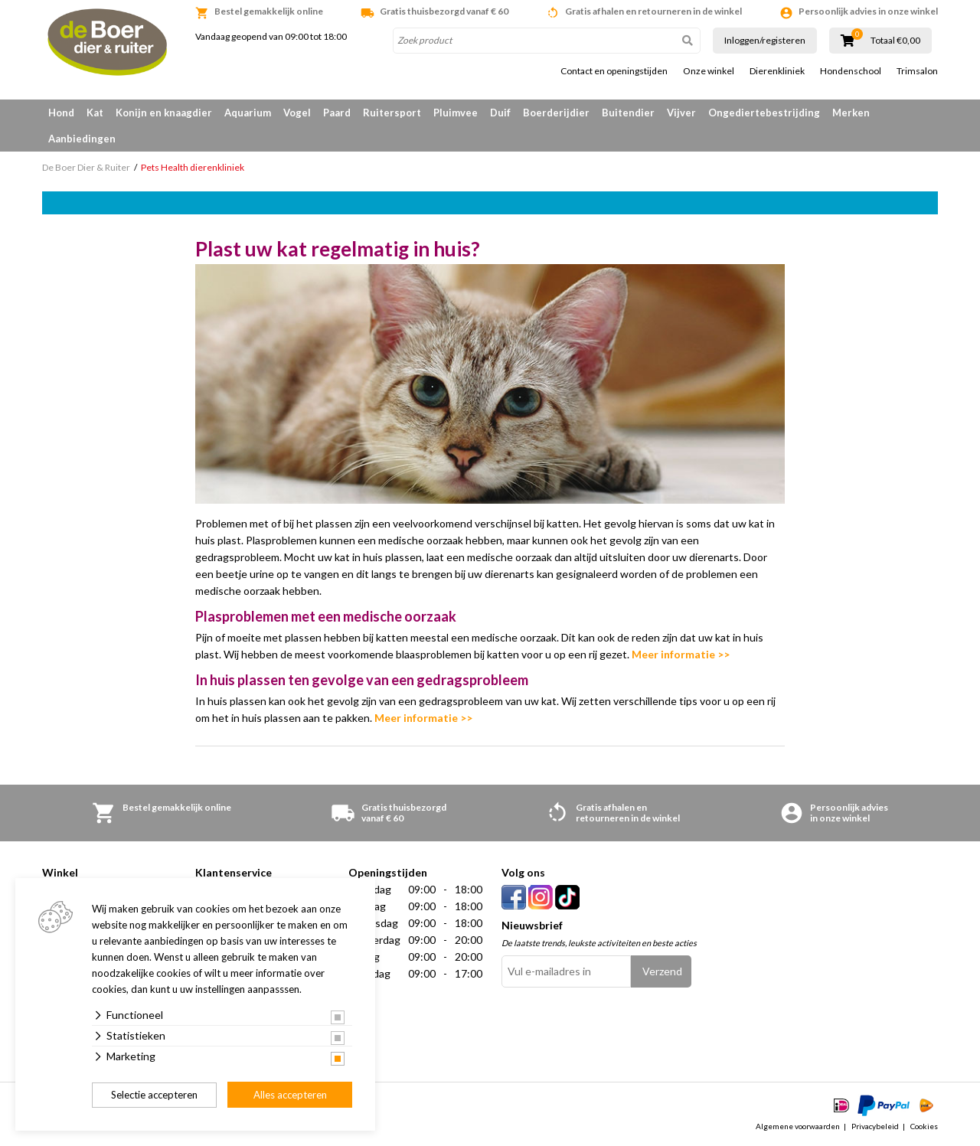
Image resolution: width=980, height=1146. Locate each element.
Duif (500, 112)
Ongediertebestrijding (764, 112)
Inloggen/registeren (764, 40)
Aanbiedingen (82, 138)
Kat (95, 112)
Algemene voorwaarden (798, 1126)
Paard (337, 112)
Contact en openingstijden (614, 71)
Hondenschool (850, 71)
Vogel (297, 112)
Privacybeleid (875, 1126)
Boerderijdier (556, 112)
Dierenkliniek (777, 71)
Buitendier (628, 112)
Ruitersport (392, 112)
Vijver (681, 112)
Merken (851, 112)
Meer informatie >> (681, 654)
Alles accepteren (290, 1095)
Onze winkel (708, 71)
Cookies (924, 1126)
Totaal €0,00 (895, 40)
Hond (61, 112)
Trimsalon (917, 71)
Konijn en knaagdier (164, 112)
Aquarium (247, 112)
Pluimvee (455, 112)
